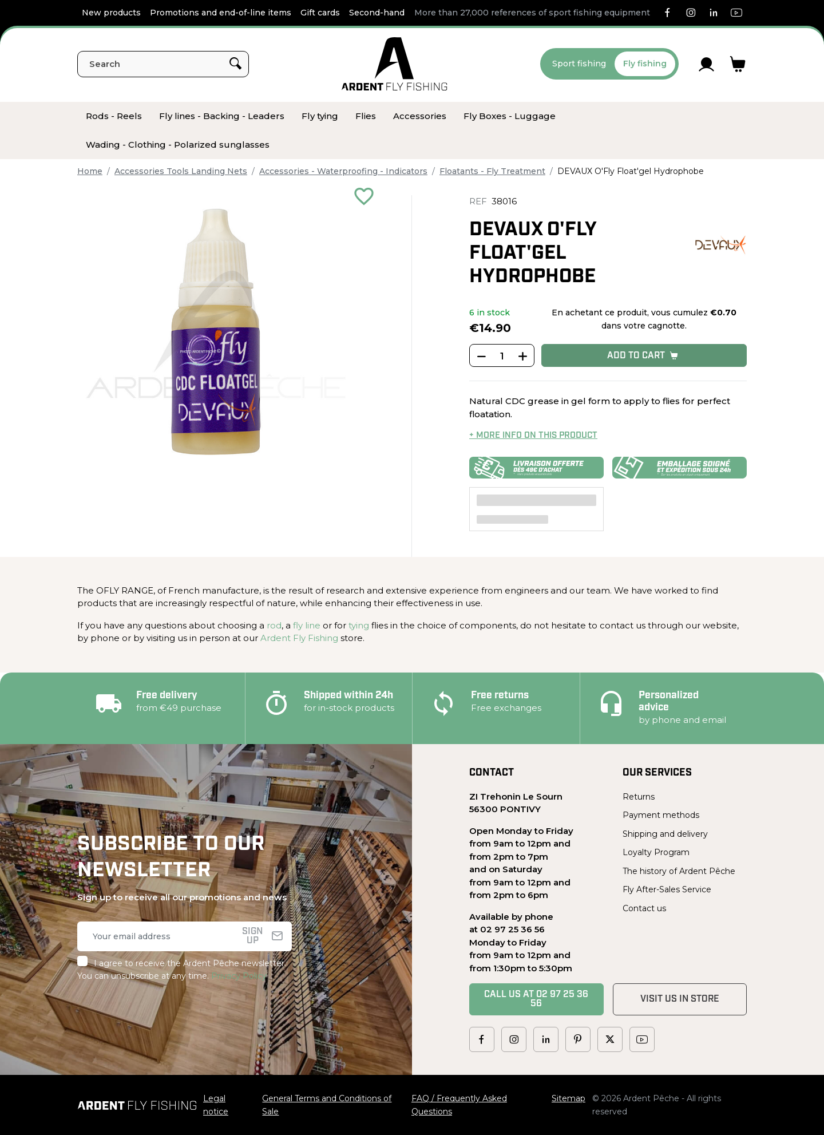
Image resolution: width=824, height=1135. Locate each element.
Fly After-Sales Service (667, 889)
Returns (639, 797)
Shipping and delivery (665, 834)
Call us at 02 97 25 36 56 (536, 999)
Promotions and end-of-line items (220, 12)
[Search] (163, 64)
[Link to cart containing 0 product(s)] (738, 64)
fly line (306, 625)
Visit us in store (679, 999)
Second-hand (377, 12)
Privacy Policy (239, 976)
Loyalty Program (656, 852)
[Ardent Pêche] (394, 63)
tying (358, 625)
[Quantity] (502, 356)
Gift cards (320, 12)
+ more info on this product (533, 436)
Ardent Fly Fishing (299, 637)
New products (111, 12)
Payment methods (661, 815)
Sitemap (568, 1098)
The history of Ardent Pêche (679, 871)
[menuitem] (113, 116)
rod (274, 625)
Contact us (644, 908)
